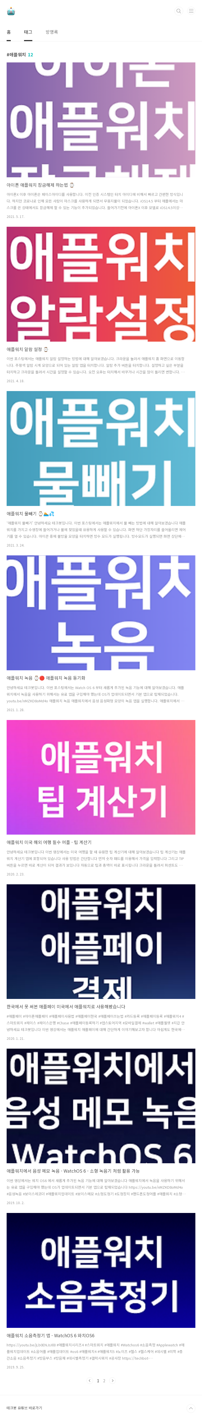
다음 (112, 1380)
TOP (191, 1408)
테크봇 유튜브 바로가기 (24, 1407)
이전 (89, 1380)
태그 (28, 31)
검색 (179, 11)
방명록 (52, 31)
